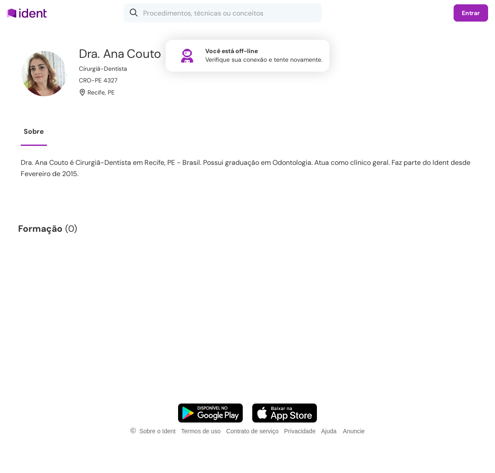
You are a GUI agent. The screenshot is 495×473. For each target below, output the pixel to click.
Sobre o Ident (157, 431)
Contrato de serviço (252, 431)
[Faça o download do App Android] (210, 413)
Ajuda (329, 431)
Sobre (34, 131)
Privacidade (300, 431)
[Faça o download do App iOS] (284, 413)
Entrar (471, 13)
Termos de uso (201, 431)
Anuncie (354, 431)
